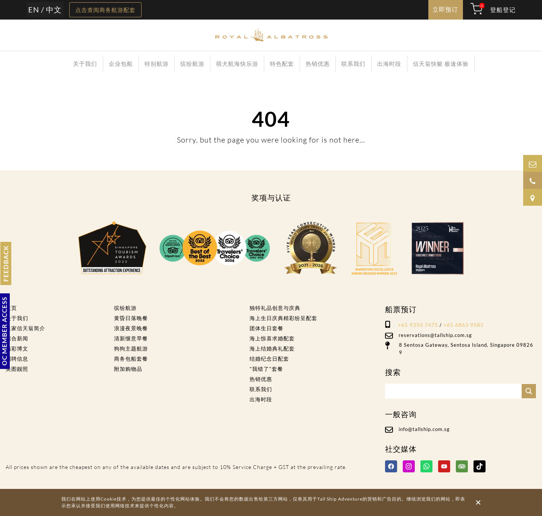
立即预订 (445, 9)
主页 (11, 308)
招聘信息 (17, 358)
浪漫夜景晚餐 (131, 328)
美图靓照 (17, 369)
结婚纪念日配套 (269, 358)
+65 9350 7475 (418, 325)
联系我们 (353, 63)
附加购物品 (128, 369)
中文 (54, 9)
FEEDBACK (6, 263)
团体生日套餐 (266, 328)
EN (33, 9)
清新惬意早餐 (131, 338)
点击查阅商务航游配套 (105, 9)
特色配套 (282, 63)
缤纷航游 (192, 63)
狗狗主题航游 (131, 348)
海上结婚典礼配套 (272, 348)
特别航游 (157, 63)
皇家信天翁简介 (25, 328)
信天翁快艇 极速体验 (441, 63)
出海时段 (389, 63)
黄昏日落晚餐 (131, 318)
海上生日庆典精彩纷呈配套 (283, 318)
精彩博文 (17, 348)
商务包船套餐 (131, 358)
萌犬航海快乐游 (237, 63)
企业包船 (121, 63)
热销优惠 (318, 63)
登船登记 (503, 9)
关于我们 (85, 63)
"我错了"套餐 (266, 369)
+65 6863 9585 (463, 325)
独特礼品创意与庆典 (275, 308)
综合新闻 (17, 338)
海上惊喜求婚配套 (272, 338)
